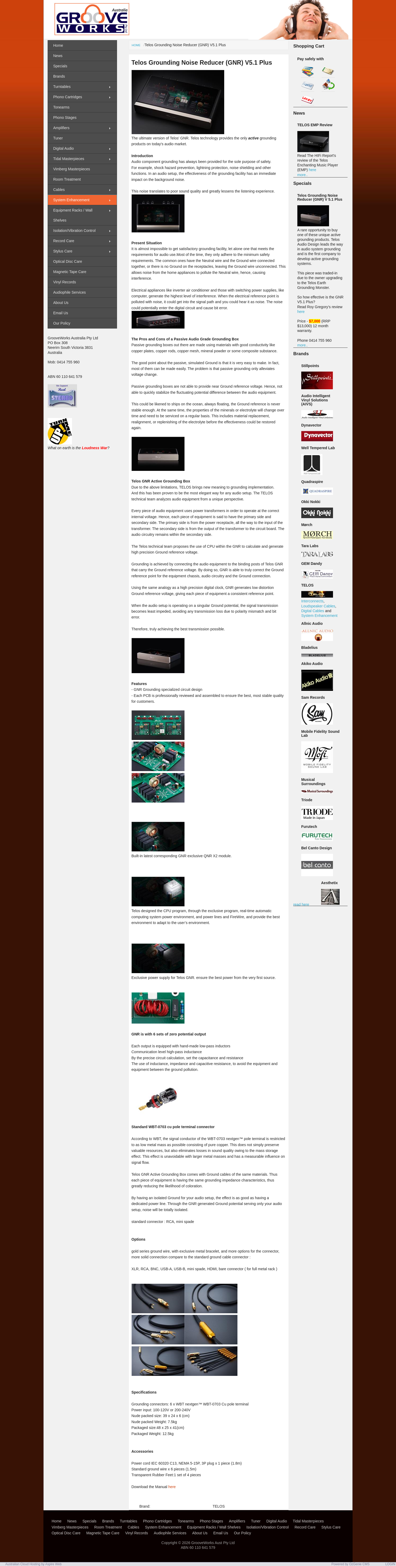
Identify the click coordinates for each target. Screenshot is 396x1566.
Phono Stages (64, 117)
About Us (61, 303)
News (57, 56)
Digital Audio (63, 148)
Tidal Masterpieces (68, 159)
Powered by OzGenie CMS (350, 1564)
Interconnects (312, 601)
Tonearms (61, 107)
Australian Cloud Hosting (22, 1564)
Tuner (58, 138)
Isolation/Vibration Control (74, 230)
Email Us (60, 313)
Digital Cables (312, 611)
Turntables (62, 87)
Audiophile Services (69, 292)
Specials (60, 66)
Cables (59, 189)
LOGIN (390, 1564)
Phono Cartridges (67, 97)
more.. (302, 175)
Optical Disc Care (67, 261)
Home (136, 45)
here (172, 1487)
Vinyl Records (64, 282)
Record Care (63, 241)
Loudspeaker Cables (318, 606)
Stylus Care (62, 251)
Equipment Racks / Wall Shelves (72, 215)
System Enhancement (319, 615)
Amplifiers (61, 128)
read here (301, 904)
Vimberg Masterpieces (71, 169)
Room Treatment (67, 179)
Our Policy (61, 323)
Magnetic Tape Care (69, 272)
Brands (59, 76)
